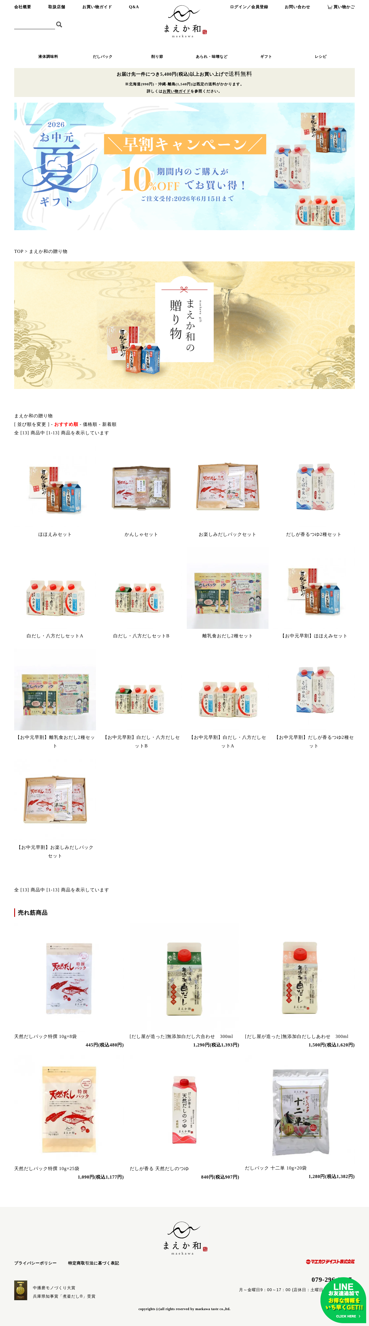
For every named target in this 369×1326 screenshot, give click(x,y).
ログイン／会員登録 (249, 7)
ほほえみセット (55, 534)
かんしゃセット (141, 534)
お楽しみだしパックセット (228, 534)
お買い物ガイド (97, 7)
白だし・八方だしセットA (55, 635)
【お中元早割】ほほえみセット (314, 635)
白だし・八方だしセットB (141, 635)
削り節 (157, 56)
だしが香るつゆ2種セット (314, 534)
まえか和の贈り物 (48, 251)
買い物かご (344, 7)
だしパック (103, 56)
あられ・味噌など (212, 56)
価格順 (90, 424)
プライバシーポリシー (35, 1263)
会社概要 (22, 7)
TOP (18, 251)
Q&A (134, 7)
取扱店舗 (56, 7)
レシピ (321, 56)
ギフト (266, 56)
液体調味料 (48, 56)
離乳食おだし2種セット (227, 635)
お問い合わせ (297, 7)
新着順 (109, 424)
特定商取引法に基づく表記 (93, 1263)
